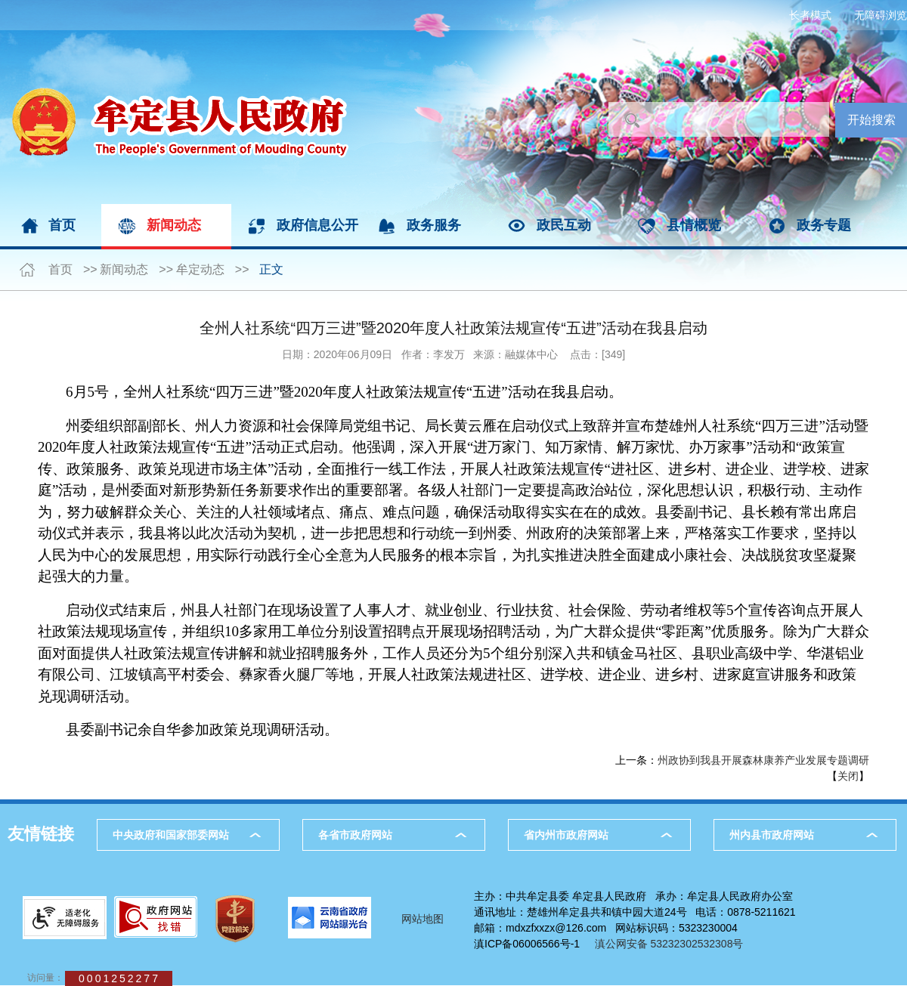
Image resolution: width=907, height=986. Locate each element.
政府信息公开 (317, 225)
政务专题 (824, 225)
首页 (62, 225)
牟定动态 (200, 269)
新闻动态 (174, 225)
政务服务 (434, 225)
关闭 (848, 776)
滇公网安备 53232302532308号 (673, 944)
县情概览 (694, 225)
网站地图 (422, 919)
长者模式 (810, 15)
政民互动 (564, 225)
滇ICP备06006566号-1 (527, 944)
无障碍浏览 (880, 15)
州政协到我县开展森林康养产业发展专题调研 (763, 760)
